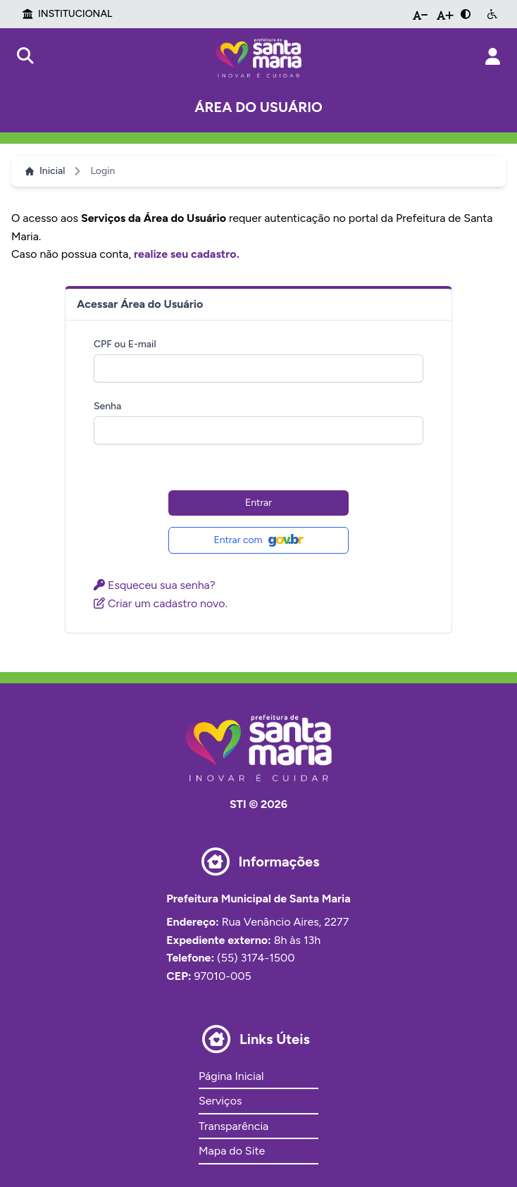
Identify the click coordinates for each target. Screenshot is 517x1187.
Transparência (233, 1126)
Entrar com (258, 540)
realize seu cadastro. (186, 254)
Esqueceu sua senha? (155, 585)
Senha (107, 406)
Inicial (45, 171)
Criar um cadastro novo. (161, 603)
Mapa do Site (232, 1150)
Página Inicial (231, 1076)
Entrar (258, 503)
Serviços (220, 1100)
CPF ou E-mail (125, 344)
